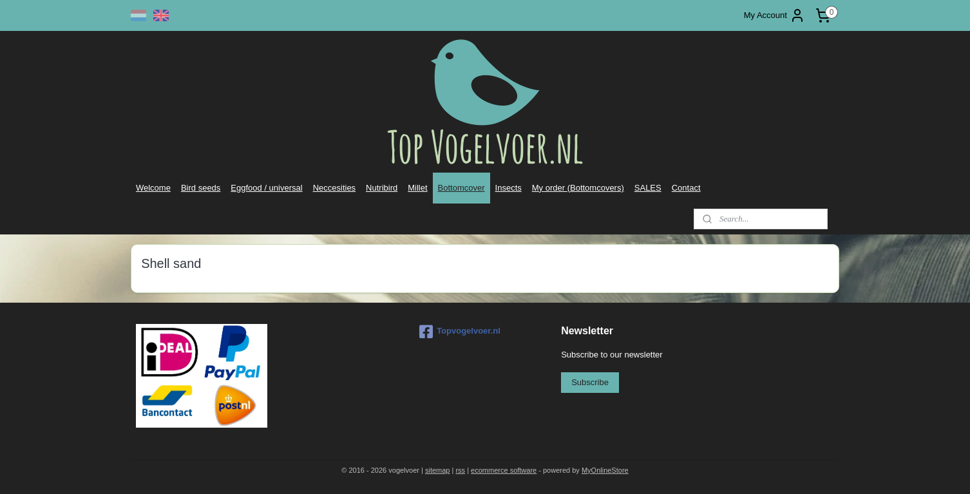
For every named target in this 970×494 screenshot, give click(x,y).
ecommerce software (504, 470)
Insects (508, 188)
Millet (417, 188)
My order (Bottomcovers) (578, 188)
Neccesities (334, 188)
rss (460, 470)
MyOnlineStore (605, 470)
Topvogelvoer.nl (459, 331)
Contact (686, 188)
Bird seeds (200, 188)
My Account (774, 15)
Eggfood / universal (266, 188)
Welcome (153, 188)
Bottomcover (461, 188)
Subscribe (590, 382)
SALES (647, 188)
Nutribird (381, 188)
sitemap (437, 470)
